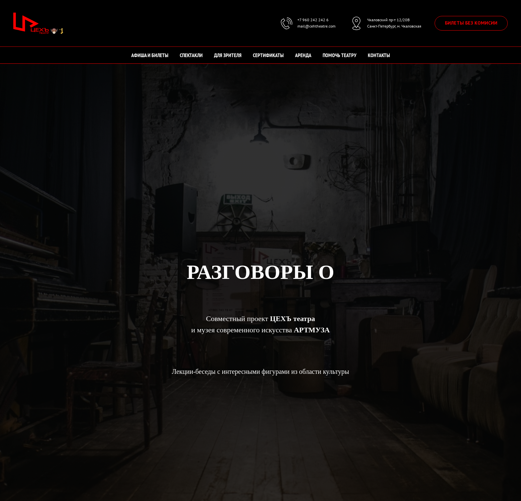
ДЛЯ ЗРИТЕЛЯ (228, 55)
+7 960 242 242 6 (313, 19)
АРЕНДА (303, 55)
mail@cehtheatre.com (316, 26)
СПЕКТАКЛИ (191, 55)
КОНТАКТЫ (379, 55)
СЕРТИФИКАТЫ (268, 55)
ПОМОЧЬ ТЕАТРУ (340, 55)
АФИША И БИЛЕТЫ (149, 55)
